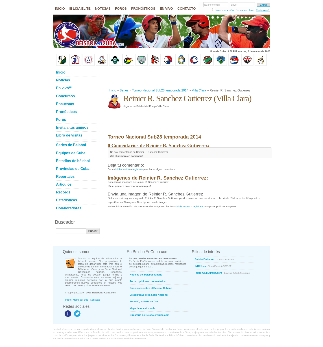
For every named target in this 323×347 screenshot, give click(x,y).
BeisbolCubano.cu (214, 259)
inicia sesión (183, 206)
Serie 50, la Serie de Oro (144, 301)
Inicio (112, 90)
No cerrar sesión (225, 10)
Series (124, 90)
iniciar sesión (123, 169)
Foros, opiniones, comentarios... (149, 281)
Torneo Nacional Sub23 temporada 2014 (160, 90)
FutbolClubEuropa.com (222, 272)
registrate (138, 169)
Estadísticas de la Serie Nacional (149, 294)
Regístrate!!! (263, 10)
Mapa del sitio (80, 299)
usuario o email (211, 4)
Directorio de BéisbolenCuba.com (149, 315)
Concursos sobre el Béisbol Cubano (151, 288)
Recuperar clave (245, 10)
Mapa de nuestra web (142, 308)
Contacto (95, 299)
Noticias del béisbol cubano (146, 274)
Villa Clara (199, 90)
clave (234, 4)
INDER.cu (213, 266)
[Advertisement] (189, 77)
